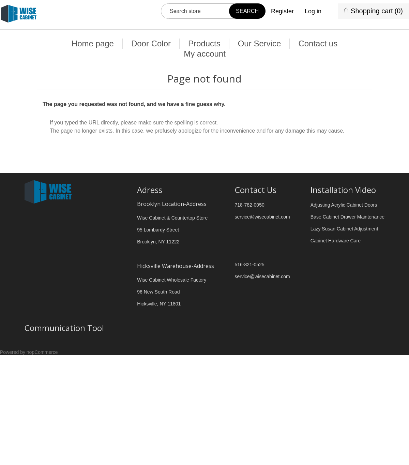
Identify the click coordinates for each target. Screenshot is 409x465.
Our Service (259, 43)
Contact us (317, 43)
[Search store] (213, 11)
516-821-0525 (249, 264)
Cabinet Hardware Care (335, 240)
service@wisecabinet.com (262, 217)
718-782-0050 (249, 205)
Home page (93, 43)
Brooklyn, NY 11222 (158, 241)
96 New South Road (158, 292)
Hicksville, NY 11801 (159, 303)
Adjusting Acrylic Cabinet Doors (343, 205)
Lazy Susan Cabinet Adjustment (344, 228)
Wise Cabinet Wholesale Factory (171, 280)
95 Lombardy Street (158, 229)
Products (204, 43)
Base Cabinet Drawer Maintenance (347, 217)
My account (205, 53)
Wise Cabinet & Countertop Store (172, 218)
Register (282, 11)
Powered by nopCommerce (29, 352)
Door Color (151, 43)
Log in (313, 11)
